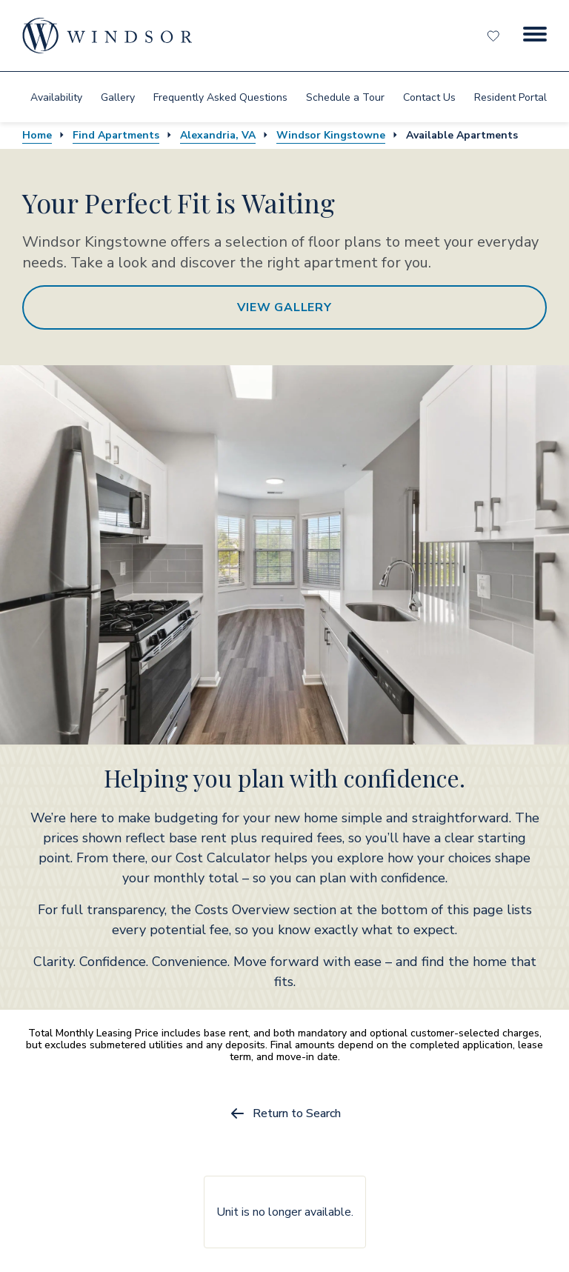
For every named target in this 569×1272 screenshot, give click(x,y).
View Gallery (284, 307)
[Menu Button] (535, 35)
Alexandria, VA (218, 135)
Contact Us (429, 97)
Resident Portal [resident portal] (510, 97)
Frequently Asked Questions (220, 97)
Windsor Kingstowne (330, 135)
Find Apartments (116, 135)
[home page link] (107, 35)
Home (37, 135)
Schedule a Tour (345, 97)
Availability (56, 97)
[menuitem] (56, 97)
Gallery (118, 97)
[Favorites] (495, 35)
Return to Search (285, 1113)
